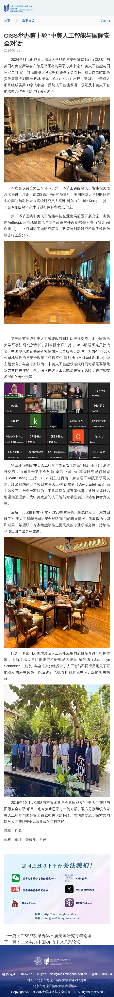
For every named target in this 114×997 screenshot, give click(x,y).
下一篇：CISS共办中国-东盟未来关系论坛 (42, 942)
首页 (7, 20)
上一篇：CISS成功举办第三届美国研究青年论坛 (47, 935)
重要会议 (28, 20)
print (105, 20)
